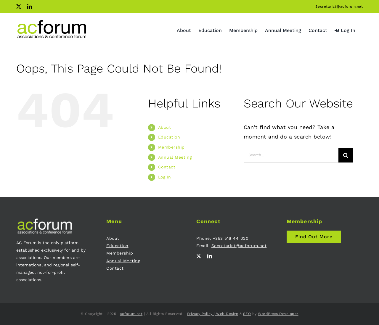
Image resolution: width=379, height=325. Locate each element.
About (164, 127)
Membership (171, 147)
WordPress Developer (278, 314)
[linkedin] (209, 256)
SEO (247, 314)
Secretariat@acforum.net (339, 6)
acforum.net (131, 314)
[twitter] (198, 256)
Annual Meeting (175, 157)
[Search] (345, 155)
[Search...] (291, 155)
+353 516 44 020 (231, 238)
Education (169, 137)
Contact (167, 167)
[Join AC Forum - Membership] (314, 237)
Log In (164, 177)
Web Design (227, 314)
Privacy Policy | (201, 314)
